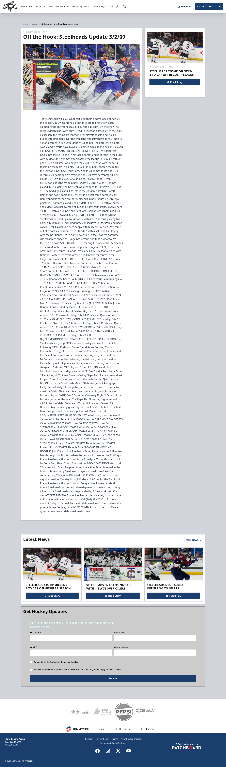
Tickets (40, 6)
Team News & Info (59, 6)
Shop (114, 6)
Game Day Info (81, 6)
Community (100, 6)
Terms (115, 739)
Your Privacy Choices (131, 739)
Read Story (174, 82)
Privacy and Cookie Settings (113, 743)
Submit (113, 679)
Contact (89, 739)
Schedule (27, 6)
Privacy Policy (102, 739)
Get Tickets (205, 6)
